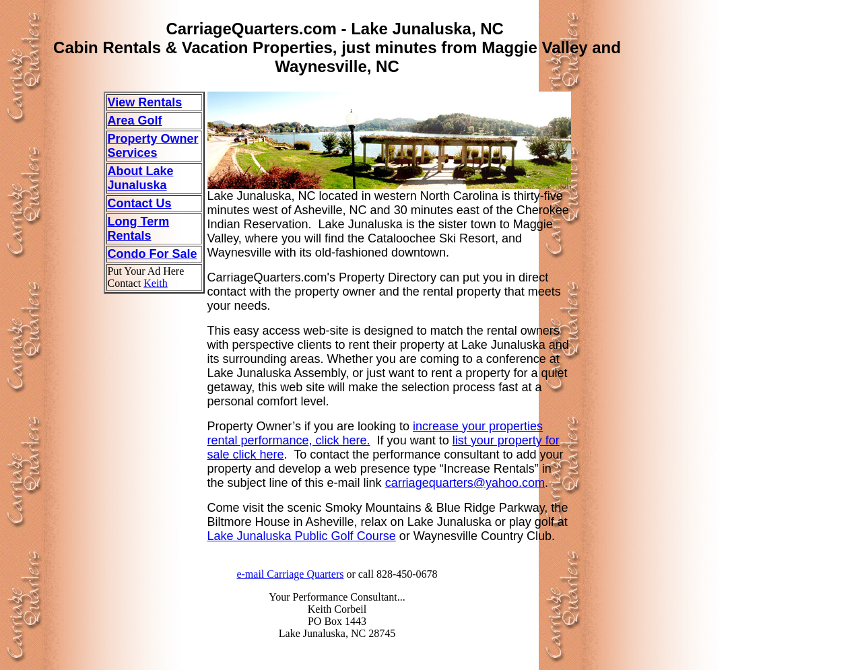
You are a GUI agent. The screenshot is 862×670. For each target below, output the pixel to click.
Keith (155, 283)
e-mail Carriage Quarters (289, 574)
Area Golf (135, 120)
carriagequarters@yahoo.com (465, 483)
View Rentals (145, 102)
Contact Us (140, 203)
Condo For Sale (152, 254)
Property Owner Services (153, 146)
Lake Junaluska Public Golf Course (301, 536)
